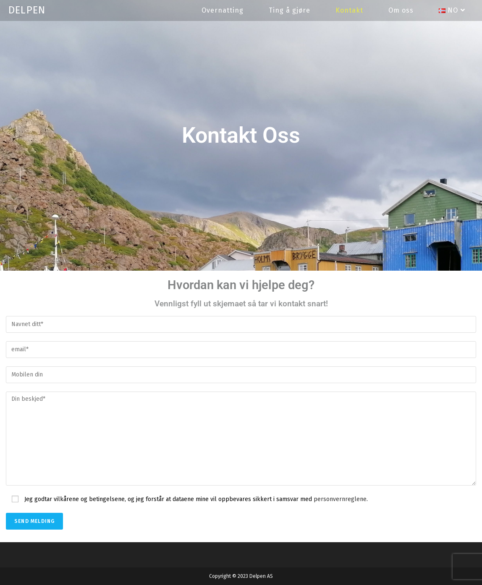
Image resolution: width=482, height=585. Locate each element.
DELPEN (26, 10)
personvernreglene (340, 499)
